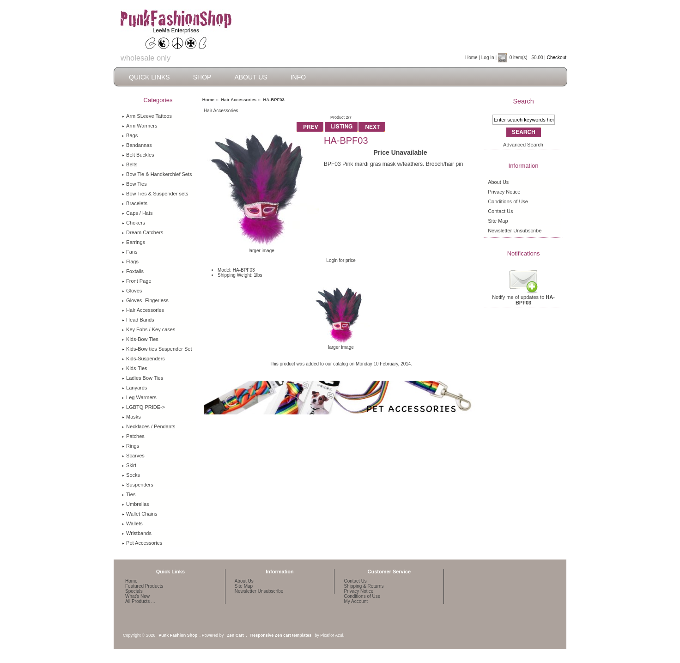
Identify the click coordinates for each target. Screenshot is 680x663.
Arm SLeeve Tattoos (147, 116)
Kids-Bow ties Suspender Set (157, 349)
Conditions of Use (508, 201)
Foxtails (133, 271)
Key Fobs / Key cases (148, 329)
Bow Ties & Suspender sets (155, 193)
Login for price (340, 260)
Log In (487, 57)
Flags (130, 261)
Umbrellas (135, 504)
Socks (131, 475)
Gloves (132, 290)
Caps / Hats (137, 213)
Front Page (136, 281)
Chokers (133, 222)
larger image (341, 345)
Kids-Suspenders (143, 358)
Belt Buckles (138, 155)
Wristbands (137, 533)
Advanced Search (523, 144)
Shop (202, 77)
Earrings (133, 242)
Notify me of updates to (523, 297)
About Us (250, 77)
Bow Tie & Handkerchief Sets (157, 174)
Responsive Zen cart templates (281, 635)
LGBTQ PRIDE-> (143, 407)
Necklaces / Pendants (148, 426)
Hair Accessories (238, 99)
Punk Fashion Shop (177, 635)
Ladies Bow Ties (142, 378)
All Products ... (140, 601)
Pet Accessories (142, 543)
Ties (128, 494)
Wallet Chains (139, 514)
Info (298, 77)
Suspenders (137, 484)
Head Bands (138, 319)
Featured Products (144, 586)
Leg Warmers (139, 397)
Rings (130, 446)
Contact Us (500, 211)
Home (471, 57)
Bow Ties (134, 184)
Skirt (129, 465)
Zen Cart (235, 635)
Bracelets (134, 203)
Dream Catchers (142, 232)
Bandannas (137, 145)
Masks (131, 417)
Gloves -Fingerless (145, 300)
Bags (130, 135)
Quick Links (149, 77)
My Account (356, 601)
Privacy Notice (504, 192)
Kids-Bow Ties (140, 339)
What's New (137, 596)
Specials (134, 591)
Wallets (132, 523)
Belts (129, 164)
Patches (133, 436)
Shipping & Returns (363, 586)
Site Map (498, 221)
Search (523, 101)
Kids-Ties (134, 368)
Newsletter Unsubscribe (514, 230)
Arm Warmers (139, 125)
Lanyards (134, 387)
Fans (129, 252)
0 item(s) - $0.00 (526, 57)
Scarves (133, 455)
